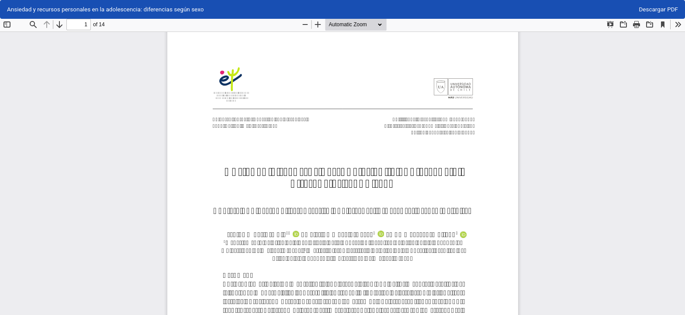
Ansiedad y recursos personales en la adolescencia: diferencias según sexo (105, 9)
